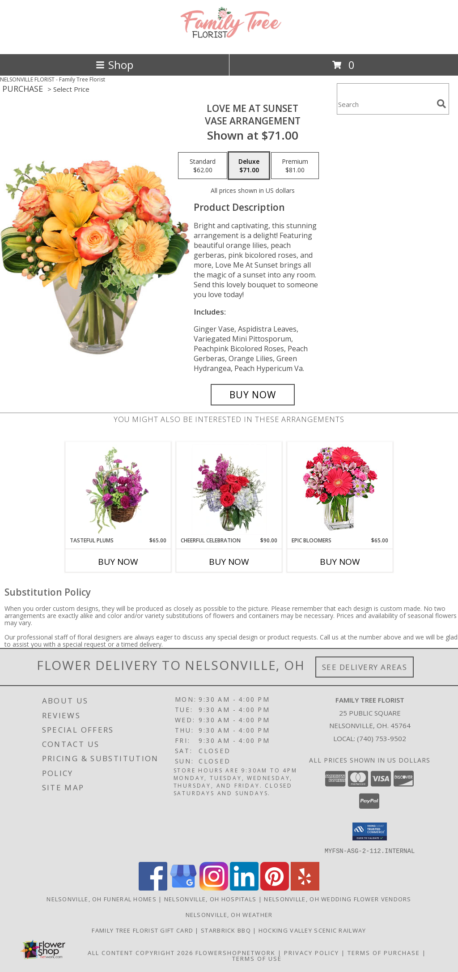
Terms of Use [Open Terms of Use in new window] (257, 958)
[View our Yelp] (305, 887)
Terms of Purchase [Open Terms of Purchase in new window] (384, 952)
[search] (441, 104)
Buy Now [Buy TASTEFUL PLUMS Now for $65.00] (118, 561)
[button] (369, 831)
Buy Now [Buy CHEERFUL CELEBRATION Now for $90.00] (229, 561)
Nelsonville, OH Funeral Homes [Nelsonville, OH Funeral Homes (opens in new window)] (102, 899)
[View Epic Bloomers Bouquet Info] (340, 489)
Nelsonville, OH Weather (229, 914)
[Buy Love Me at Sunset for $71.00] (253, 394)
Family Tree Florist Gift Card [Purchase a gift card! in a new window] (143, 930)
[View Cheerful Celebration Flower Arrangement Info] (229, 489)
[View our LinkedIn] (244, 887)
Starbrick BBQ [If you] (227, 930)
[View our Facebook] (153, 887)
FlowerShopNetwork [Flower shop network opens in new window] (235, 952)
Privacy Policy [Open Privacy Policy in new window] (311, 952)
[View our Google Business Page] (183, 887)
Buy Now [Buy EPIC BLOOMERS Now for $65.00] (340, 561)
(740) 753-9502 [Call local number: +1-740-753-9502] (381, 738)
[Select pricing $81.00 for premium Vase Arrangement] (294, 166)
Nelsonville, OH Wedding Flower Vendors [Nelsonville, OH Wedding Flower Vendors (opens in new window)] (337, 899)
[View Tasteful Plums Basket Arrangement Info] (118, 489)
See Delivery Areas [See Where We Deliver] (364, 667)
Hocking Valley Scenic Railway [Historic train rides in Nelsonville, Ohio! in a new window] (312, 930)
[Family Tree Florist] (229, 41)
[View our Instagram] (213, 887)
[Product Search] (385, 104)
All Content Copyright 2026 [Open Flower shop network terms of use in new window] (140, 952)
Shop (114, 64)
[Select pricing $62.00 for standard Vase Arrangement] (202, 166)
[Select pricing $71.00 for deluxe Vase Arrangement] (249, 166)
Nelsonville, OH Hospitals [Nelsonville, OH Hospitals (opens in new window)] (210, 899)
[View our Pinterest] (274, 887)
